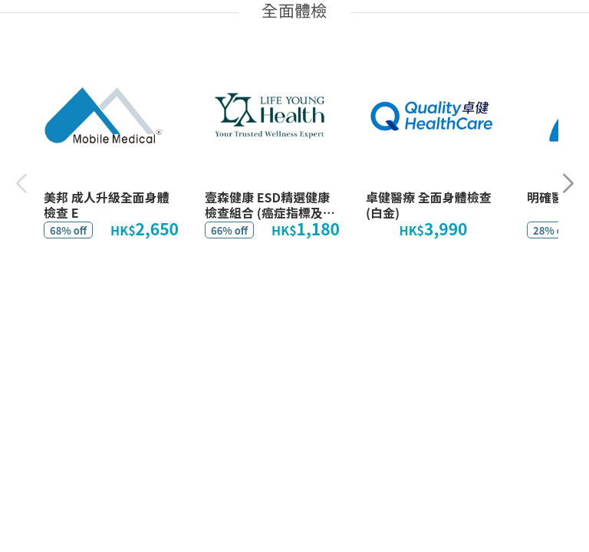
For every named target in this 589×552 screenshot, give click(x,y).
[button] (568, 183)
